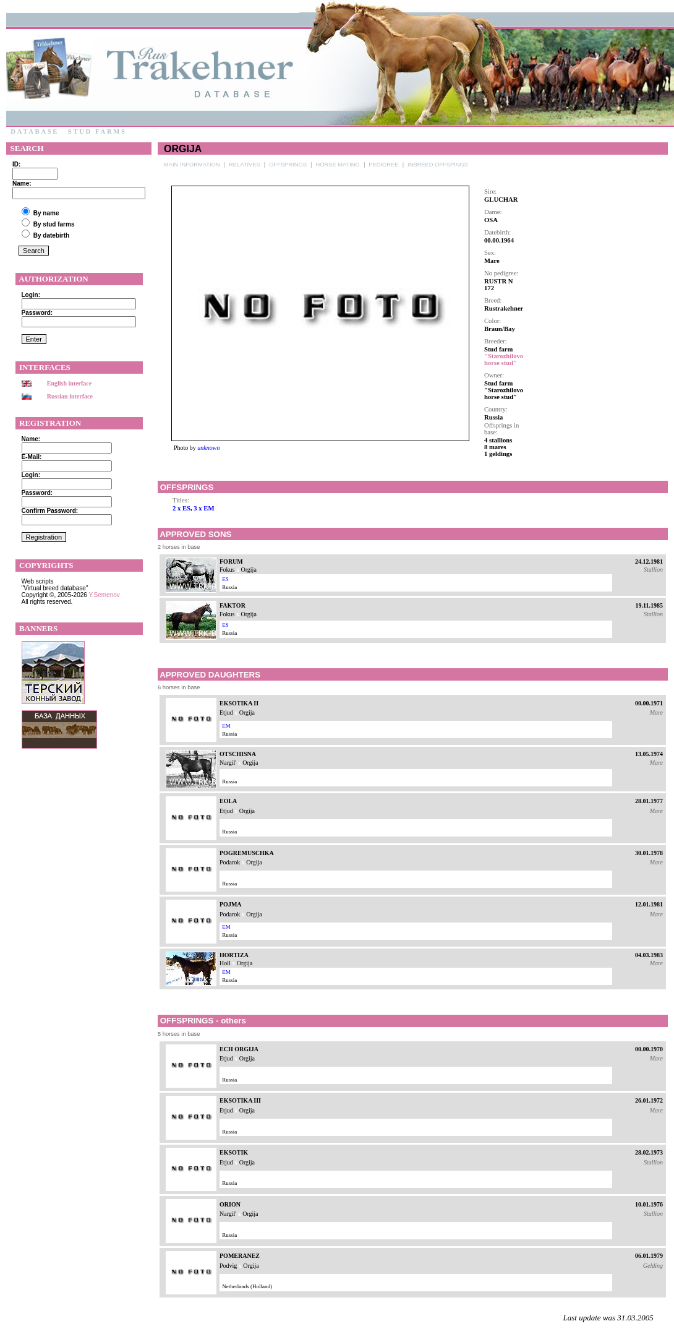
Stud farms (97, 131)
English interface (69, 383)
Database (34, 131)
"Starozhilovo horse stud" (503, 359)
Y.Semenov (103, 595)
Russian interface (70, 396)
